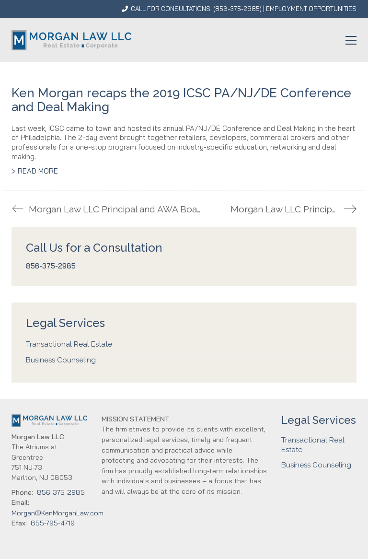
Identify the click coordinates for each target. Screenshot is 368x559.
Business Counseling (61, 360)
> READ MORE (35, 170)
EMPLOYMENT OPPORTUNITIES (311, 8)
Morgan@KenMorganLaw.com (58, 513)
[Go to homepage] (71, 40)
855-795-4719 (53, 523)
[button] (350, 40)
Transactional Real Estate (69, 344)
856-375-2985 (237, 8)
